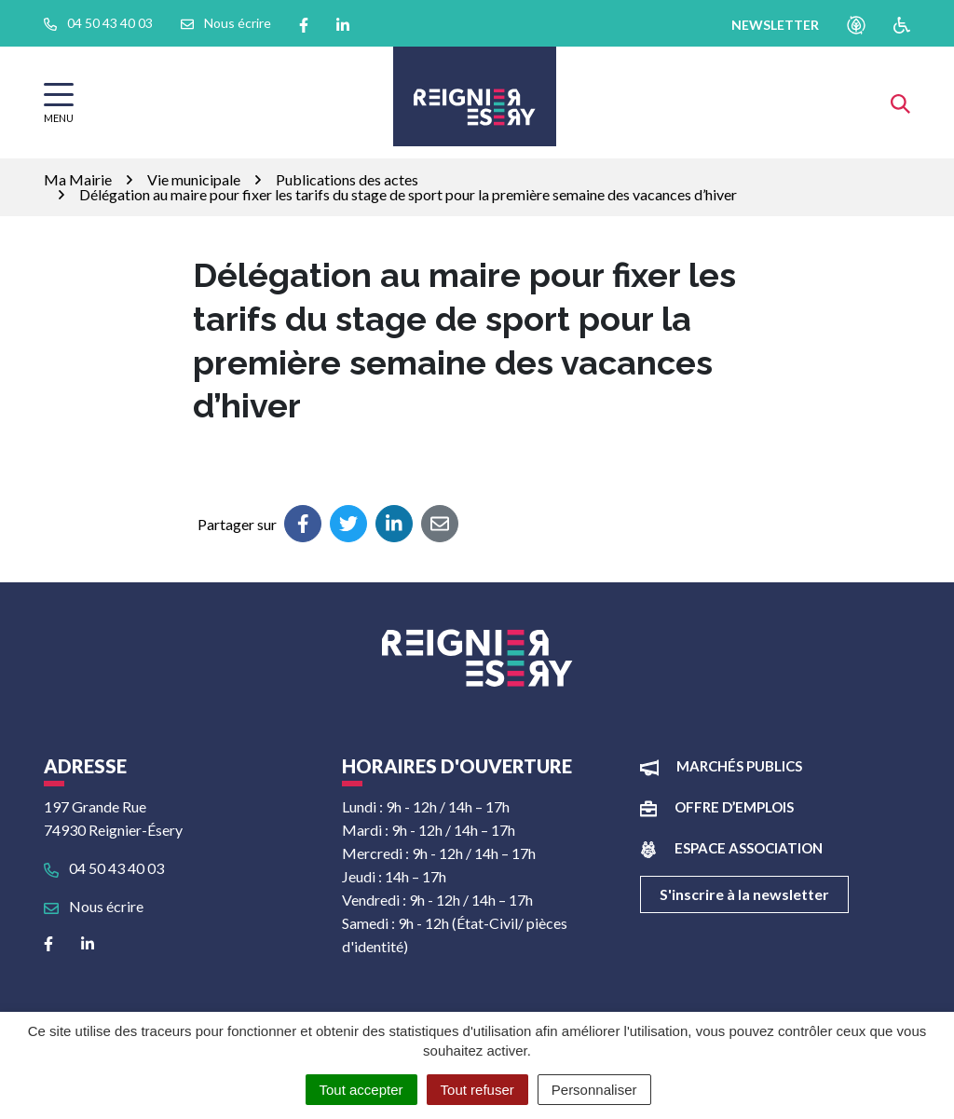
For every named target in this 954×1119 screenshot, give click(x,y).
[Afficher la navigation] (59, 103)
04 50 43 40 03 (104, 868)
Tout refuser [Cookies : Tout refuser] (477, 1090)
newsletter (775, 25)
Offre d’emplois (734, 806)
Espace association (749, 847)
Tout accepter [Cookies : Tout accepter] (361, 1090)
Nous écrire (93, 906)
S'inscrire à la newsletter (744, 894)
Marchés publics (739, 765)
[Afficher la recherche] (900, 102)
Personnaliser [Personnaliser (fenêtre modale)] (594, 1090)
